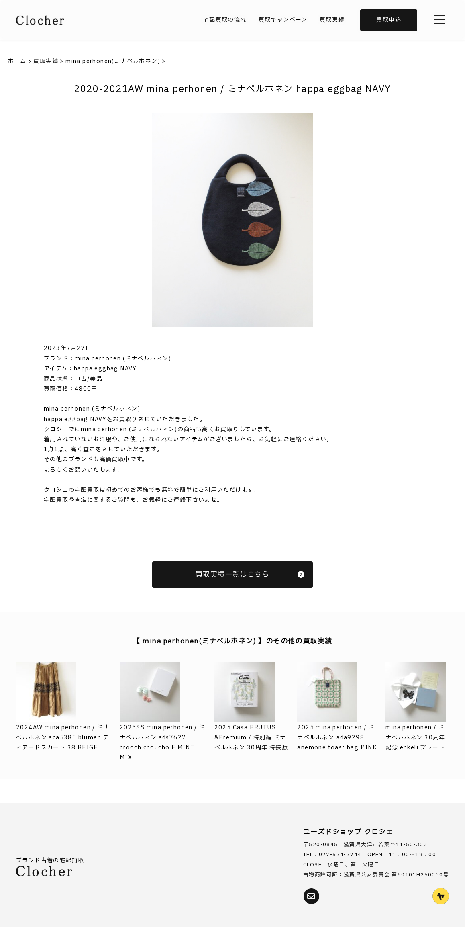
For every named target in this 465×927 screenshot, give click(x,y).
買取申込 (388, 20)
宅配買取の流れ (225, 20)
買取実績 (332, 20)
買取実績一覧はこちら (250, 574)
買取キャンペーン (283, 20)
